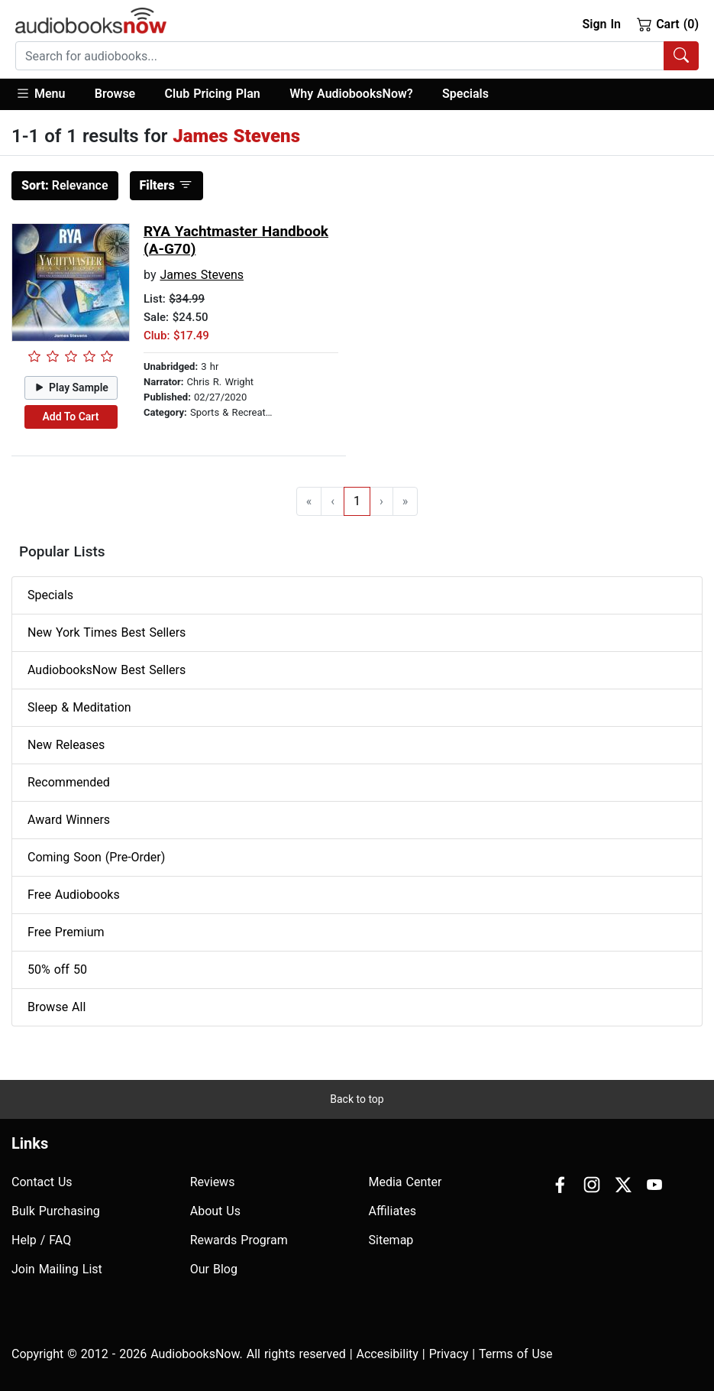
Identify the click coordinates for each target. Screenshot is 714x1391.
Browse (115, 93)
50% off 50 (57, 969)
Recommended (68, 782)
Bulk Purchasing (55, 1211)
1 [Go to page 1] (357, 501)
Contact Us (42, 1182)
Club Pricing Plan (212, 93)
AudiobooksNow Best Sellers (106, 670)
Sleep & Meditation (79, 707)
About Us (215, 1211)
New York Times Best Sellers (106, 632)
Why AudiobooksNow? (350, 93)
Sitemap (391, 1240)
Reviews (212, 1182)
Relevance (64, 185)
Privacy (449, 1354)
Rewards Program (239, 1240)
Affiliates (393, 1211)
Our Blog (213, 1269)
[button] (47, 94)
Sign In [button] (601, 24)
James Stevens (202, 275)
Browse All (56, 1007)
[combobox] (357, 55)
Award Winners (68, 819)
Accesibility (387, 1354)
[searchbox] (339, 55)
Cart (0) (668, 23)
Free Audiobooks (73, 894)
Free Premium (65, 932)
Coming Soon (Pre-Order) (96, 857)
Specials (465, 93)
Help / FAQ (41, 1240)
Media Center (405, 1182)
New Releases (66, 745)
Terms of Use (516, 1354)
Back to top (356, 1099)
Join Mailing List (56, 1269)
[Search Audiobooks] (681, 55)
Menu (40, 93)
